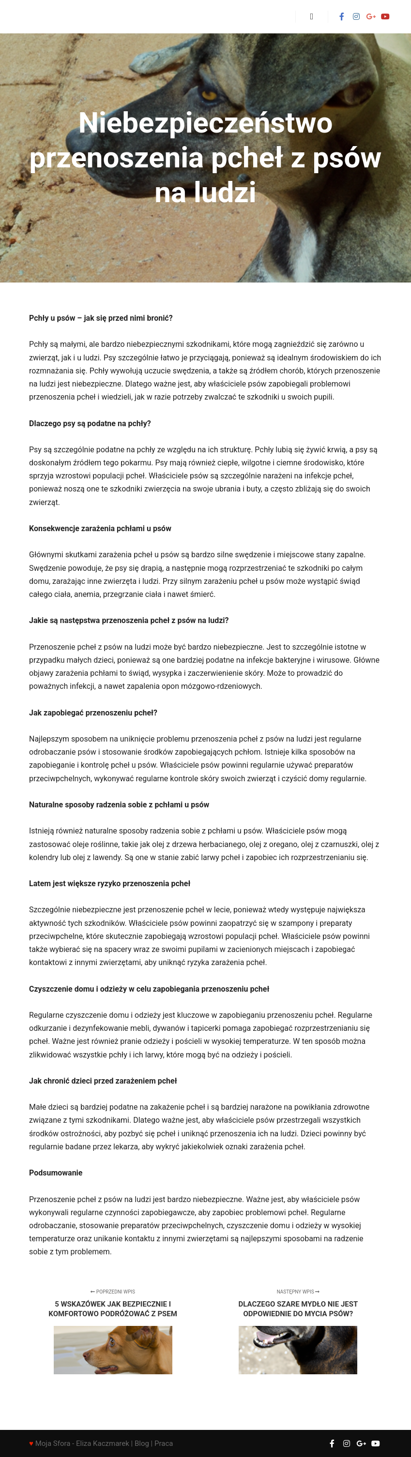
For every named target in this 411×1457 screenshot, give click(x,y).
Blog (142, 1443)
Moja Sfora (53, 1443)
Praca (163, 1443)
